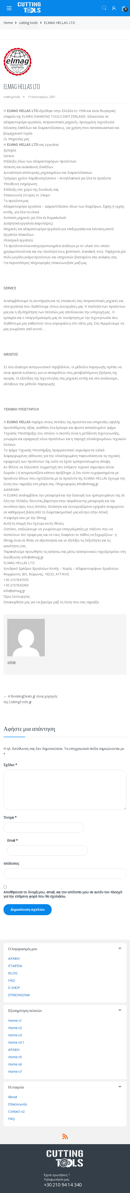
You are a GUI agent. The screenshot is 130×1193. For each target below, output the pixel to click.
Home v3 (15, 1035)
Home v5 (15, 1057)
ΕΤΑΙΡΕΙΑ (15, 966)
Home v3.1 (16, 1042)
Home (8, 22)
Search (104, 8)
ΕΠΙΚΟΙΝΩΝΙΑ (19, 995)
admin (11, 662)
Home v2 (15, 1028)
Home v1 (15, 1020)
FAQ (11, 980)
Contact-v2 (16, 1111)
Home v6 (15, 1064)
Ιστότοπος (11, 863)
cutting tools (28, 22)
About (12, 1097)
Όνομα (10, 817)
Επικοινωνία (17, 1104)
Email (12, 840)
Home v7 (15, 1071)
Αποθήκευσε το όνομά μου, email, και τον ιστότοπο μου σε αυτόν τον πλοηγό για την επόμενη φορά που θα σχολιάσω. (63, 894)
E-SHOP (14, 987)
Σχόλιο (10, 765)
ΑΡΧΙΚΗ (13, 958)
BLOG (12, 973)
